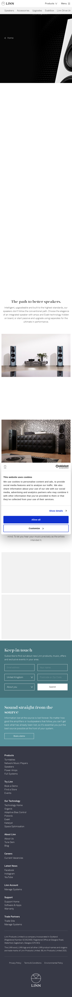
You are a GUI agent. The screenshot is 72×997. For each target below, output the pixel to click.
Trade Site (9, 920)
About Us (9, 838)
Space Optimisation (14, 826)
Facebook (9, 870)
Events (7, 793)
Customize (36, 528)
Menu (65, 3)
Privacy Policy (15, 963)
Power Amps (10, 770)
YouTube (8, 877)
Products (51, 3)
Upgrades (37, 10)
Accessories (23, 10)
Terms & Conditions (32, 963)
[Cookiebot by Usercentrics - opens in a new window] (56, 467)
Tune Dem (9, 842)
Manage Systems (13, 889)
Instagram (9, 873)
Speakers (9, 10)
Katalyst (8, 822)
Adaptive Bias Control (15, 812)
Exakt (7, 819)
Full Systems (11, 773)
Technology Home (13, 805)
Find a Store (10, 789)
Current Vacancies (13, 857)
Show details (56, 511)
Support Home (11, 901)
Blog (6, 845)
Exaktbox (49, 10)
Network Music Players (16, 763)
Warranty (9, 908)
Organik (8, 808)
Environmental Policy (53, 963)
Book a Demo (11, 786)
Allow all (36, 519)
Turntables (9, 759)
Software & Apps (12, 905)
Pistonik (8, 815)
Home (10, 37)
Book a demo (19, 736)
